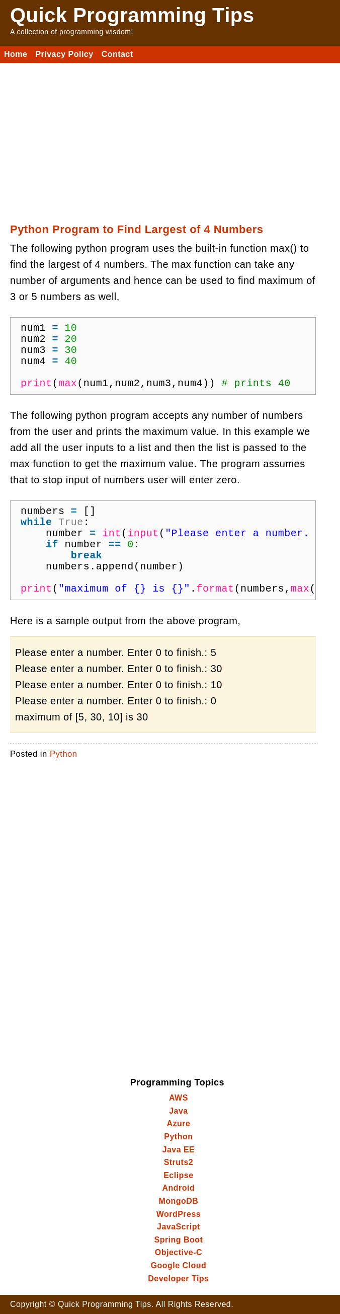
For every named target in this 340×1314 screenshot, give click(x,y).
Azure (178, 1123)
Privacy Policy (64, 54)
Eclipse (178, 1175)
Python (63, 754)
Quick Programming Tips (132, 15)
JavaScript (178, 1226)
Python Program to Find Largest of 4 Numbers (136, 229)
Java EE (178, 1149)
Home (15, 54)
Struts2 (179, 1162)
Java (178, 1111)
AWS (178, 1097)
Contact (117, 54)
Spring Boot (178, 1239)
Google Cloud (179, 1265)
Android (178, 1188)
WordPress (178, 1214)
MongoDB (178, 1201)
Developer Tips (178, 1278)
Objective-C (178, 1252)
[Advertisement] (170, 138)
